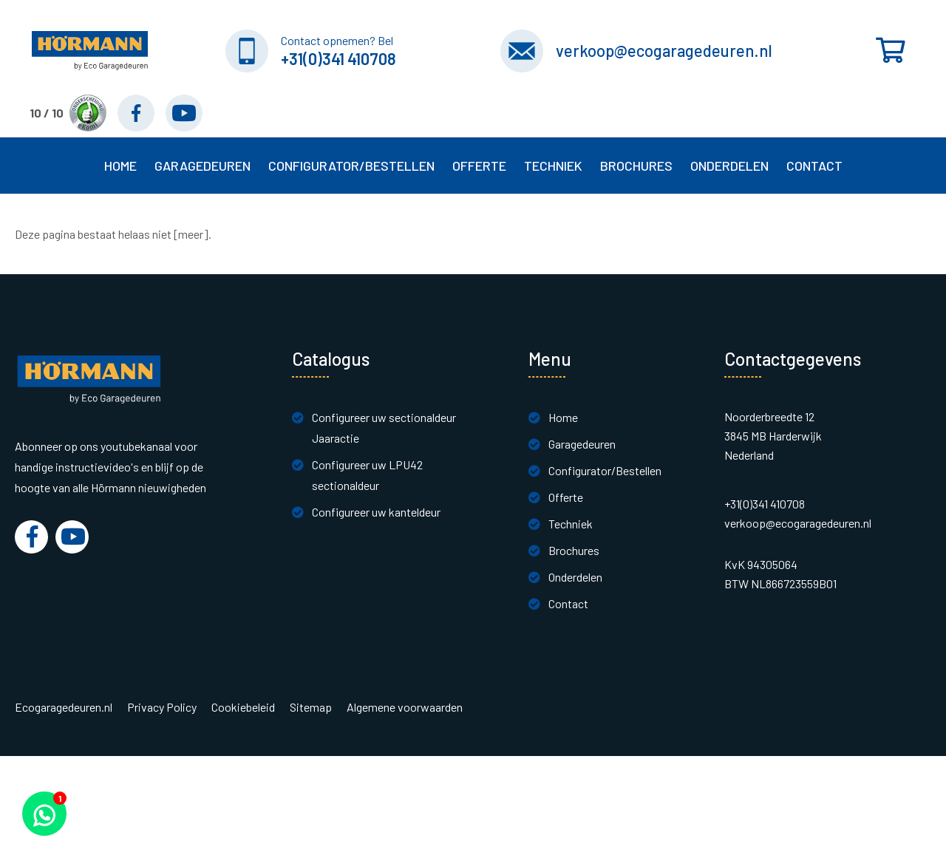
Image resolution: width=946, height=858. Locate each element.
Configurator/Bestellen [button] (351, 165)
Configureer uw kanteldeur (376, 512)
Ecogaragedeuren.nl (63, 707)
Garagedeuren (582, 444)
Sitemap (311, 707)
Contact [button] (814, 165)
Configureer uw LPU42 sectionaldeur (367, 474)
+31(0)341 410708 (338, 58)
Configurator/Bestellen (604, 470)
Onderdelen (729, 165)
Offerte (565, 497)
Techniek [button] (553, 165)
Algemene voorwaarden (405, 707)
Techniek (570, 524)
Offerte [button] (479, 165)
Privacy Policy (162, 707)
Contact (568, 603)
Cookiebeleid (243, 707)
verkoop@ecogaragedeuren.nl (664, 50)
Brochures (636, 165)
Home (120, 165)
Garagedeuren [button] (202, 165)
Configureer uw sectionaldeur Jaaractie (384, 427)
